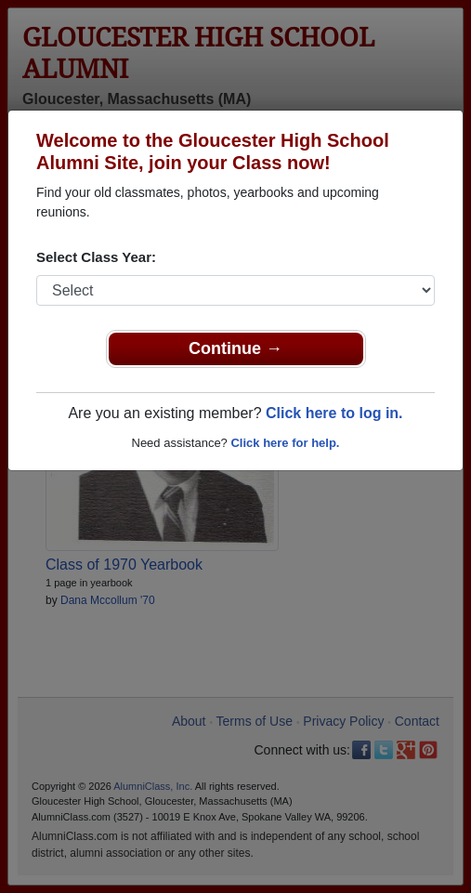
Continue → (235, 348)
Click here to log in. (334, 413)
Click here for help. (284, 443)
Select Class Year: (96, 257)
